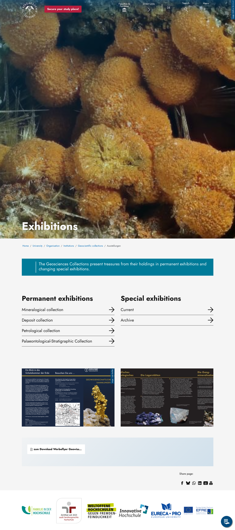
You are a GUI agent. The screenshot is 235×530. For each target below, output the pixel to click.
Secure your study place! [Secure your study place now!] (63, 9)
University (37, 245)
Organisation (53, 245)
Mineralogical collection (42, 310)
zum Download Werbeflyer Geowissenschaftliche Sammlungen (57, 449)
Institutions (69, 245)
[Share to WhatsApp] (194, 483)
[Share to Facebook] (182, 483)
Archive (127, 320)
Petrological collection (41, 331)
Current (127, 310)
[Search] (186, 8)
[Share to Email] (205, 483)
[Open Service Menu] (226, 521)
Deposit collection (37, 320)
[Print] (211, 483)
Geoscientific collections (90, 245)
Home (25, 245)
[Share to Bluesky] (188, 483)
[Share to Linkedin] (200, 483)
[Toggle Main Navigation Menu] (206, 10)
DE (168, 8)
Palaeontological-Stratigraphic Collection (57, 341)
